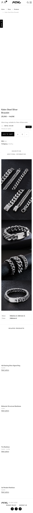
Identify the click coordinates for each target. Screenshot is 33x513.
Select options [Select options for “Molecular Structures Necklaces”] (5, 410)
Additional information (16, 154)
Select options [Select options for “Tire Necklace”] (5, 451)
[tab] (16, 151)
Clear (28, 126)
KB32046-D (13, 316)
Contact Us (23, 505)
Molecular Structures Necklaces (11, 406)
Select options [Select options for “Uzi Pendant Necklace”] (5, 492)
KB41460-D (21, 316)
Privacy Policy (11, 505)
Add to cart (8, 134)
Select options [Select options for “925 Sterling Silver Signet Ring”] (5, 370)
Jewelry (10, 144)
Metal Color (8, 125)
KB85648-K (13, 318)
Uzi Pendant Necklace (8, 487)
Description (16, 151)
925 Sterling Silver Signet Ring (10, 365)
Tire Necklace (5, 447)
